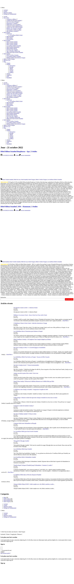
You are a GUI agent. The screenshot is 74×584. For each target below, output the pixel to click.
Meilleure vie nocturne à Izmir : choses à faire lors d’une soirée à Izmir (30, 315)
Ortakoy (11, 69)
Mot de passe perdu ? (6, 553)
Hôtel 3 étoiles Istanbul (11, 44)
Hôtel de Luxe (7, 60)
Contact (5, 11)
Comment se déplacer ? (11, 19)
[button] (37, 7)
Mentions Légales (8, 12)
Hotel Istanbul (7, 40)
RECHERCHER (69, 299)
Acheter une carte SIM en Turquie (14, 27)
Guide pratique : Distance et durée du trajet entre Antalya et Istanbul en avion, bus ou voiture (35, 397)
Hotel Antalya (7, 53)
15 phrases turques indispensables (14, 26)
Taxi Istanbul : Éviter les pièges (13, 29)
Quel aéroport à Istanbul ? (12, 31)
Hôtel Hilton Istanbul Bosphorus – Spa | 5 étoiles (19, 151)
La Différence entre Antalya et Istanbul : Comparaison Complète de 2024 (31, 389)
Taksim (11, 68)
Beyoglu (11, 67)
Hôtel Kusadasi (10, 36)
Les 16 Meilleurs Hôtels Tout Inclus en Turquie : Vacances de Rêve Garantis (31, 357)
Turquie (8, 63)
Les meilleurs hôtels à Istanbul (13, 45)
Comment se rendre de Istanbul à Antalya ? (24, 405)
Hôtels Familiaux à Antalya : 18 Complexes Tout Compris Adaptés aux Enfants (32, 339)
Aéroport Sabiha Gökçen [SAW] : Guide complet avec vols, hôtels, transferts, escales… (34, 484)
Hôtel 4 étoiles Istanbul (11, 43)
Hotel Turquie (7, 32)
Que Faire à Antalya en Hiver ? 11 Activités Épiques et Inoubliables (29, 347)
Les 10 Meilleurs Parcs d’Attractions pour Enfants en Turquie (28, 331)
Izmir (7, 76)
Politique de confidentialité (10, 14)
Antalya (8, 73)
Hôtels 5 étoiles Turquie (9, 59)
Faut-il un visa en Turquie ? (12, 22)
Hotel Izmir (9, 33)
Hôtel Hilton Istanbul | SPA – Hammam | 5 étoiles (19, 207)
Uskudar (11, 71)
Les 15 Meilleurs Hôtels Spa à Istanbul (23, 449)
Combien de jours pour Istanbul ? (14, 20)
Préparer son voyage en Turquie (13, 28)
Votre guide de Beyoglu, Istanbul (21, 441)
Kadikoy (11, 72)
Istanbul (8, 64)
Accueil (5, 16)
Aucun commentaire (25, 155)
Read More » (66, 320)
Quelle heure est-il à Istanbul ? (13, 24)
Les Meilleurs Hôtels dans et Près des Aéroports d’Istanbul (27, 474)
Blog (5, 61)
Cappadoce (9, 75)
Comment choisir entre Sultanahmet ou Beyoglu (25, 423)
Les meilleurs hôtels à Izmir (16, 35)
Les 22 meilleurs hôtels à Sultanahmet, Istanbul (25, 457)
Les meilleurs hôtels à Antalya (13, 56)
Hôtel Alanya (9, 37)
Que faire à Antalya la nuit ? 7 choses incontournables (26, 365)
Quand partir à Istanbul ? (12, 23)
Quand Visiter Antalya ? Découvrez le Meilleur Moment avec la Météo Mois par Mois (34, 381)
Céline (17, 155)
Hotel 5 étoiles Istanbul (11, 41)
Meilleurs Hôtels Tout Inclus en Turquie (15, 57)
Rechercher (3, 297)
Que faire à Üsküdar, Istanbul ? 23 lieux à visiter (25, 414)
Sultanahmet (12, 65)
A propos (6, 10)
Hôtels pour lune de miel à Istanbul (14, 52)
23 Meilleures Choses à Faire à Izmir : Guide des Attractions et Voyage (30, 323)
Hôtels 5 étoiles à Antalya (12, 55)
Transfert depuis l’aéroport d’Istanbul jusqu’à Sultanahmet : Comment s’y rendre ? (33, 465)
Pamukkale (9, 77)
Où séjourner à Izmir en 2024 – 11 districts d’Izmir (26, 307)
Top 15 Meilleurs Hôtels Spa (13, 51)
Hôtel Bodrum (9, 39)
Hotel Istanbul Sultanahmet (12, 47)
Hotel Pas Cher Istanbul (12, 49)
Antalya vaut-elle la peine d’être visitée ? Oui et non (26, 373)
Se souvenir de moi (6, 550)
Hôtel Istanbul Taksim (11, 48)
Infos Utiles (6, 18)
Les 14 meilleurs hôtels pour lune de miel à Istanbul (26, 431)
